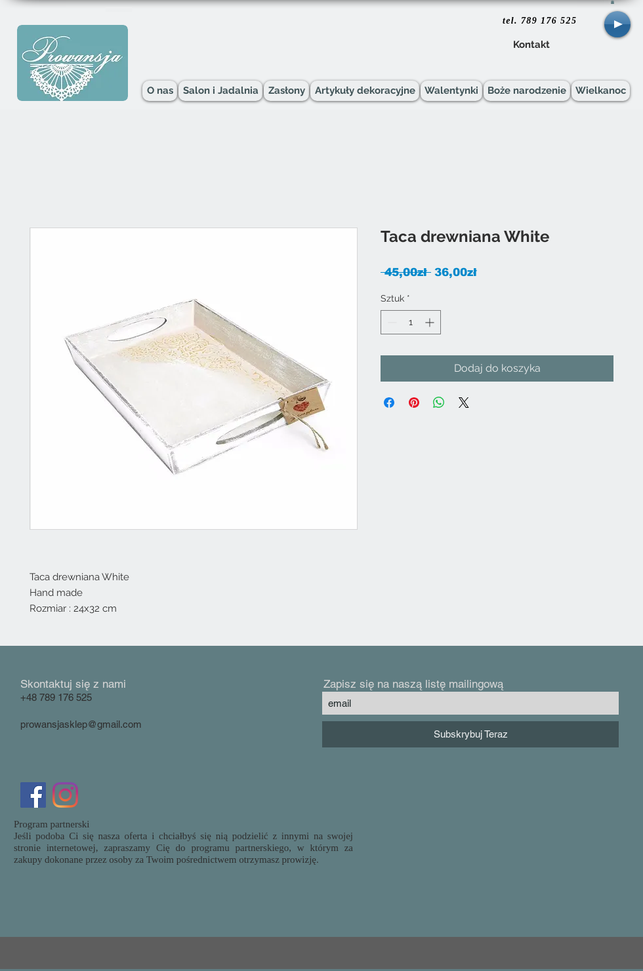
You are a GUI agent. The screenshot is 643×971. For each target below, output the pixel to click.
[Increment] (431, 322)
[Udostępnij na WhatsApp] (439, 402)
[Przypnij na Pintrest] (414, 402)
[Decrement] (391, 322)
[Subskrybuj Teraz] (470, 734)
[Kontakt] (531, 45)
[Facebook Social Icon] (33, 795)
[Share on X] (464, 402)
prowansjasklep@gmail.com (81, 724)
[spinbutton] (411, 322)
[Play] (617, 24)
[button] (612, 2)
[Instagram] (65, 795)
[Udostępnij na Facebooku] (389, 402)
